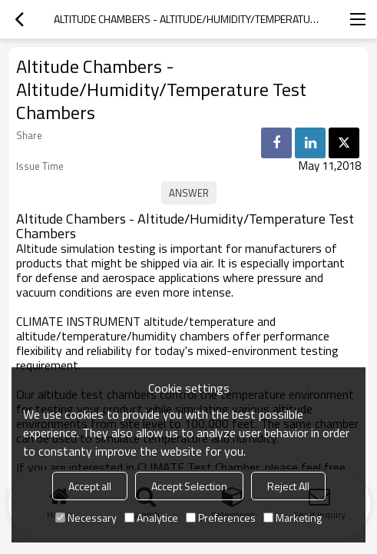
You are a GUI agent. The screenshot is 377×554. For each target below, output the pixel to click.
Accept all (89, 486)
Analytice (151, 517)
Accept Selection (189, 486)
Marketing (292, 517)
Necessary (86, 517)
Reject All (288, 486)
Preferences (221, 517)
